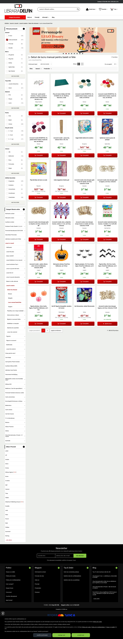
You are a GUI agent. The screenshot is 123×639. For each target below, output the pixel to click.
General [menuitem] (38, 82)
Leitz (6, 523)
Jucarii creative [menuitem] (10, 298)
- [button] (23, 42)
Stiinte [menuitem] (7, 444)
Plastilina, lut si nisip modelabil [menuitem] (15, 324)
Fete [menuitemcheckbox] (16, 129)
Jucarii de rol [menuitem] (9, 286)
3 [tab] (69, 67)
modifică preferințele (42, 635)
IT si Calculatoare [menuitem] (9, 431)
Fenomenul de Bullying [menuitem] (11, 387)
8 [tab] (83, 67)
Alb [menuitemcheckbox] (16, 165)
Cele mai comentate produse (71, 585)
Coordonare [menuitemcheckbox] (16, 206)
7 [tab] (80, 67)
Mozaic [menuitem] (10, 307)
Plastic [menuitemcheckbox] (16, 112)
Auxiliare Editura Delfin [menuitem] (11, 379)
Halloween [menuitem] (9, 260)
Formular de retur (39, 589)
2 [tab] (66, 67)
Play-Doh (39, 199)
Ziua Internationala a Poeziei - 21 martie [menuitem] (14, 449)
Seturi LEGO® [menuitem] (9, 269)
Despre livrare (9, 601)
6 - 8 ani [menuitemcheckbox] (16, 148)
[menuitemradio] (78, 77)
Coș (113, 9)
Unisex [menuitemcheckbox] (16, 137)
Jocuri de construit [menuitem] (12, 345)
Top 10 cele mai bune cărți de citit (102, 585)
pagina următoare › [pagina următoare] (55, 343)
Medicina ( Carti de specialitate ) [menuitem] (13, 401)
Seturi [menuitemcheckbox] (16, 101)
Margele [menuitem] (10, 311)
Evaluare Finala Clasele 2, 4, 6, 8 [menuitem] (13, 239)
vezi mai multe (15, 89)
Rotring (7, 549)
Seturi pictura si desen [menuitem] (13, 328)
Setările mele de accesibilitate (72, 593)
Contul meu (91, 9)
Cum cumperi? (10, 597)
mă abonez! (80, 569)
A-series (7, 494)
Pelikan (7, 540)
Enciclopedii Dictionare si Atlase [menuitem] (13, 414)
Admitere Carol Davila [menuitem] (11, 383)
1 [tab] (63, 67)
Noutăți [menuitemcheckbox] (16, 61)
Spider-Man (107, 157)
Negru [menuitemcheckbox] (16, 181)
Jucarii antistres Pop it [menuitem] (12, 277)
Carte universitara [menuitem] (10, 410)
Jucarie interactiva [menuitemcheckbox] (16, 97)
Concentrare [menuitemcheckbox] (16, 202)
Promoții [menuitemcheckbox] (16, 57)
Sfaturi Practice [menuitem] (9, 440)
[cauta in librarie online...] (56, 9)
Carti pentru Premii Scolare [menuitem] (12, 375)
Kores (6, 489)
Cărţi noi (37, 593)
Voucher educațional (11, 609)
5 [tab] (74, 67)
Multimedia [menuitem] (9, 358)
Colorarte (84, 199)
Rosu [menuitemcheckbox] (16, 173)
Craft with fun (107, 241)
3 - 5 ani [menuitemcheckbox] (16, 144)
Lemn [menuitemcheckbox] (16, 116)
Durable (7, 519)
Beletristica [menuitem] (8, 418)
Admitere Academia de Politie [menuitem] (13, 252)
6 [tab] (77, 67)
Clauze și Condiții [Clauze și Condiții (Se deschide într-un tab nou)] (110, 627)
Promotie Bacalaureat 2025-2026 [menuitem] (14, 243)
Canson (7, 502)
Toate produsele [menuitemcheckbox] (16, 53)
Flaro (6, 528)
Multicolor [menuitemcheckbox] (16, 169)
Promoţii (37, 597)
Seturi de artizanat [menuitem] (12, 303)
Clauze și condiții (10, 585)
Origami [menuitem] (10, 320)
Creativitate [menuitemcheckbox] (16, 210)
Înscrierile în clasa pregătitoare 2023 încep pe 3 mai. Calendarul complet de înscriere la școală (105, 607)
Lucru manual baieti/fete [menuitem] (14, 315)
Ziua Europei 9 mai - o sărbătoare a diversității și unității (105, 589)
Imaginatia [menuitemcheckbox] (16, 194)
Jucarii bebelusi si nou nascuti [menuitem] (14, 273)
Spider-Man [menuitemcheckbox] (16, 80)
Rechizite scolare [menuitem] (9, 226)
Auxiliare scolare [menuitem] (9, 235)
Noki (6, 536)
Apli (6, 498)
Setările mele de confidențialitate (72, 589)
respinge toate (61, 635)
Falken (7, 511)
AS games (84, 157)
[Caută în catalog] (78, 9)
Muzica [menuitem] (7, 435)
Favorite (103, 9)
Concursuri (9, 605)
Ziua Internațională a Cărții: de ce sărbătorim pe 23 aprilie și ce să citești (104, 595)
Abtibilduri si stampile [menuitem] (13, 337)
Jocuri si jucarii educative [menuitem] (13, 290)
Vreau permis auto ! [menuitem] (10, 366)
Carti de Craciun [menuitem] (9, 427)
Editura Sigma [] (10, 485)
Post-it (7, 532)
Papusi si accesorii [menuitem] (11, 353)
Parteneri (37, 605)
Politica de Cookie (11, 589)
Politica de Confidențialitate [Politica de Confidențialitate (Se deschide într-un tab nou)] (98, 627)
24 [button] (115, 77)
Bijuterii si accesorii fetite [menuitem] (13, 332)
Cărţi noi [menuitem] (29, 17)
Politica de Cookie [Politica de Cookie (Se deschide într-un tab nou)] (97, 621)
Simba (84, 325)
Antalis (7, 472)
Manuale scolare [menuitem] (9, 231)
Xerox (6, 477)
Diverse (61, 115)
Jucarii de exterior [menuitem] (11, 362)
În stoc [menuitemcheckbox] (16, 49)
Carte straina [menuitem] (8, 423)
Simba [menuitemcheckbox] (16, 76)
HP (6, 468)
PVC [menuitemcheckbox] (16, 108)
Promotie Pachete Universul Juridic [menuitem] (14, 406)
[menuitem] (15, 17)
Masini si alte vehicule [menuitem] (12, 294)
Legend (38, 283)
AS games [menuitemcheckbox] (16, 68)
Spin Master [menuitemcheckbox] (16, 84)
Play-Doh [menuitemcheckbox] (16, 72)
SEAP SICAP (9, 613)
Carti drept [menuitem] (8, 370)
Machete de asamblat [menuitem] (13, 341)
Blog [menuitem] (53, 17)
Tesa (6, 506)
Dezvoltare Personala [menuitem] (11, 248)
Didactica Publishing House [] (14, 515)
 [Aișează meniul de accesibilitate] (3, 613)
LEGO (6, 464)
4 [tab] (72, 67)
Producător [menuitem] (47, 82)
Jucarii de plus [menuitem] (10, 265)
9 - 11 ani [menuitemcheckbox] (16, 152)
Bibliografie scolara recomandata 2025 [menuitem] (14, 392)
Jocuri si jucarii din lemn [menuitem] (12, 282)
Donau (7, 481)
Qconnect (7, 545)
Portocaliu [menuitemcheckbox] (16, 177)
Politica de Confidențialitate (13, 593)
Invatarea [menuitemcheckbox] (16, 198)
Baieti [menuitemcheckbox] (16, 133)
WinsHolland (61, 325)
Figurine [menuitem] (8, 349)
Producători (38, 601)
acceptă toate (80, 635)
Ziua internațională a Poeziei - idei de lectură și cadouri (104, 600)
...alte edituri (8, 553)
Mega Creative (38, 115)
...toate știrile (96, 612)
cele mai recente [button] (44, 77)
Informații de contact (40, 585)
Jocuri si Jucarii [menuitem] (9, 256)
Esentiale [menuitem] (7, 454)
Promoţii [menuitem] (37, 17)
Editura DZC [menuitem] (8, 397)
